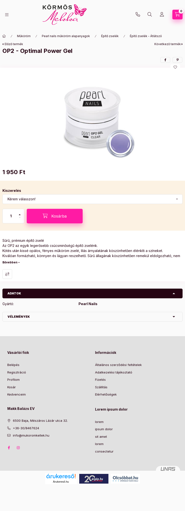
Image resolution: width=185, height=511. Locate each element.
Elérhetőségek (106, 394)
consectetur (104, 451)
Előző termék (14, 44)
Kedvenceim (16, 394)
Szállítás (101, 387)
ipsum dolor (104, 429)
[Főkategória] (4, 36)
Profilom (13, 379)
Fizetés (100, 379)
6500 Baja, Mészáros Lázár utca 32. (40, 420)
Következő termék (167, 44)
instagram (18, 448)
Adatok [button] (14, 293)
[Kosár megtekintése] (177, 14)
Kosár (11, 387)
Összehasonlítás (7, 274)
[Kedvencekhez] (175, 67)
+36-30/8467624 (137, 14)
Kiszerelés (11, 190)
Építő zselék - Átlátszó (146, 36)
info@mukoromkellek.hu (31, 435)
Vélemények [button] (19, 316)
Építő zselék (110, 36)
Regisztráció (16, 372)
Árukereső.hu (61, 481)
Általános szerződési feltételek (118, 365)
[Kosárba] (55, 216)
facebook (9, 448)
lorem (99, 422)
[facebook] (165, 60)
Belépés (13, 365)
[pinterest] (177, 60)
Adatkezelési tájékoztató (113, 372)
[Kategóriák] (6, 14)
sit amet (101, 436)
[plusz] (20, 212)
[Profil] (162, 14)
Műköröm (24, 36)
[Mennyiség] (11, 216)
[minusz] (20, 219)
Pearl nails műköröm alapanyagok (66, 36)
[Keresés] (150, 14)
